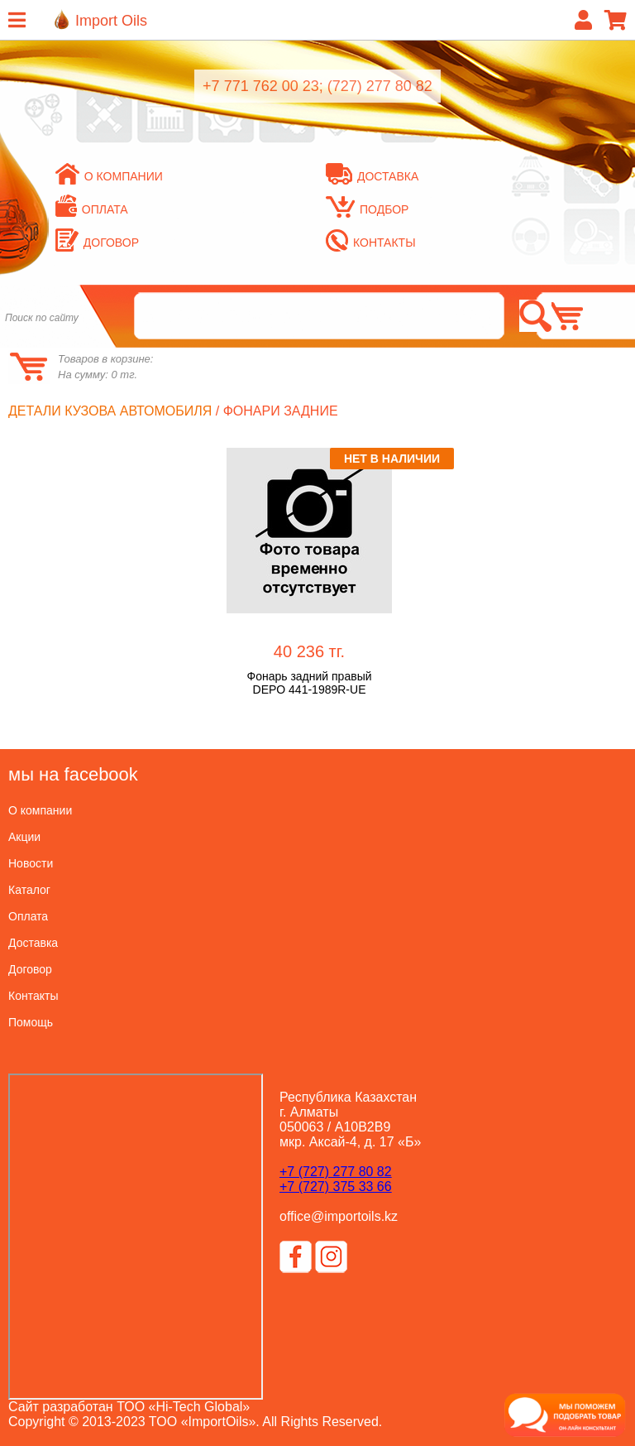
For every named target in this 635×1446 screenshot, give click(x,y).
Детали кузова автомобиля (110, 411)
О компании (109, 176)
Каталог (29, 889)
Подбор (367, 209)
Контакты (371, 242)
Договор (97, 242)
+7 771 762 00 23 (261, 86)
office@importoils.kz (338, 1216)
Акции (24, 836)
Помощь (30, 1022)
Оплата (91, 209)
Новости (30, 863)
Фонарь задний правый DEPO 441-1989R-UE (308, 683)
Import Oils (111, 20)
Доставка (372, 176)
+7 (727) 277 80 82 (335, 1172)
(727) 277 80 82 (379, 86)
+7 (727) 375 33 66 (335, 1186)
